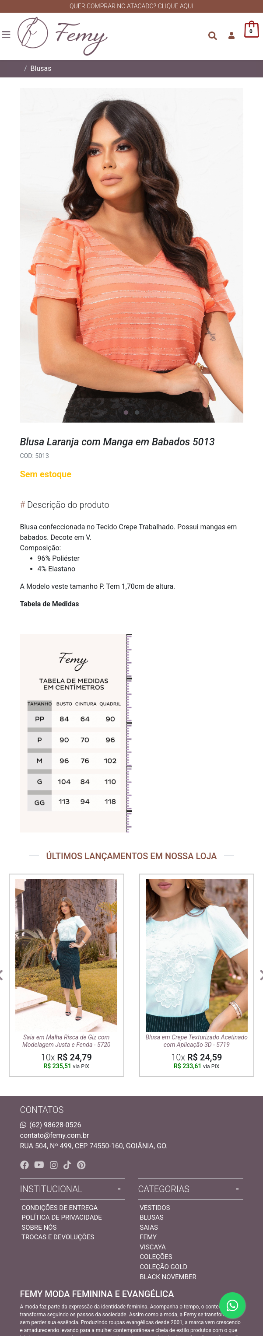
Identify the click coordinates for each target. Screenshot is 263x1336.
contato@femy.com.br (54, 1135)
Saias (149, 1227)
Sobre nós (38, 1227)
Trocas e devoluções (57, 1237)
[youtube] (40, 1165)
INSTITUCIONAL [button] (51, 1189)
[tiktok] (68, 1165)
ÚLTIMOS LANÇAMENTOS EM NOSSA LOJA (131, 856)
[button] (231, 36)
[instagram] (55, 1165)
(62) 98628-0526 (55, 1125)
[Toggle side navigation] (7, 35)
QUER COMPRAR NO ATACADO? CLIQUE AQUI (131, 6)
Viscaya (153, 1247)
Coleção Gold (163, 1267)
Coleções (156, 1257)
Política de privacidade (61, 1217)
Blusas (41, 68)
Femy (148, 1237)
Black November (168, 1277)
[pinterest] (81, 1165)
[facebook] (25, 1165)
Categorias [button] (163, 1189)
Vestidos (155, 1208)
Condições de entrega (59, 1208)
